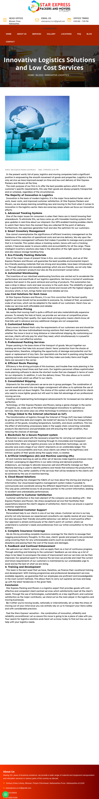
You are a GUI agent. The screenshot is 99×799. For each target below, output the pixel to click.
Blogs (39, 75)
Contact (10, 42)
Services (36, 34)
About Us (21, 34)
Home (8, 34)
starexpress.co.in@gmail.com (53, 21)
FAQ (79, 34)
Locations (66, 34)
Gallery (51, 34)
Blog (89, 34)
